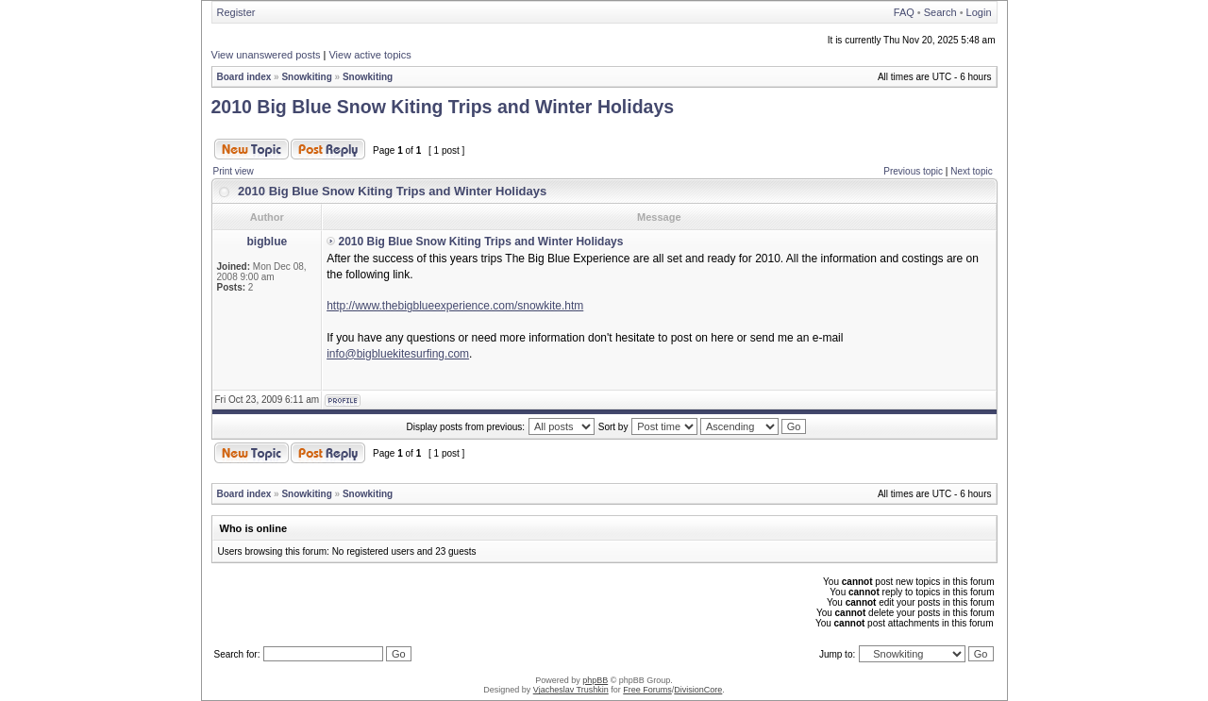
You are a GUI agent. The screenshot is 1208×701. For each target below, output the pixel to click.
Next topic (971, 171)
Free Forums (647, 689)
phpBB (595, 680)
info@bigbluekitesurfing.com (398, 353)
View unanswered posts (266, 54)
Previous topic (913, 171)
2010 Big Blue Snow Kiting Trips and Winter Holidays (443, 106)
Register (236, 12)
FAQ (904, 12)
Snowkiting (306, 77)
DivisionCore (698, 689)
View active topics (369, 54)
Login (979, 12)
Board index (244, 77)
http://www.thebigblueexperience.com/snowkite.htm (455, 305)
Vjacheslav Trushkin (571, 689)
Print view (233, 171)
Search (940, 12)
